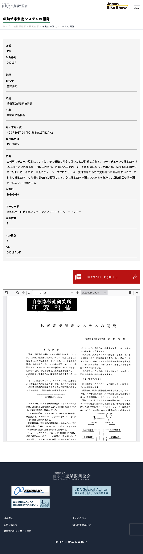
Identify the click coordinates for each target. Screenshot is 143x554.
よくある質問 (79, 518)
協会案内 (8, 518)
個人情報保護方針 (81, 524)
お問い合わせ (11, 524)
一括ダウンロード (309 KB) (101, 277)
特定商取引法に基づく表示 (17, 531)
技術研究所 (20, 26)
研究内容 (34, 26)
